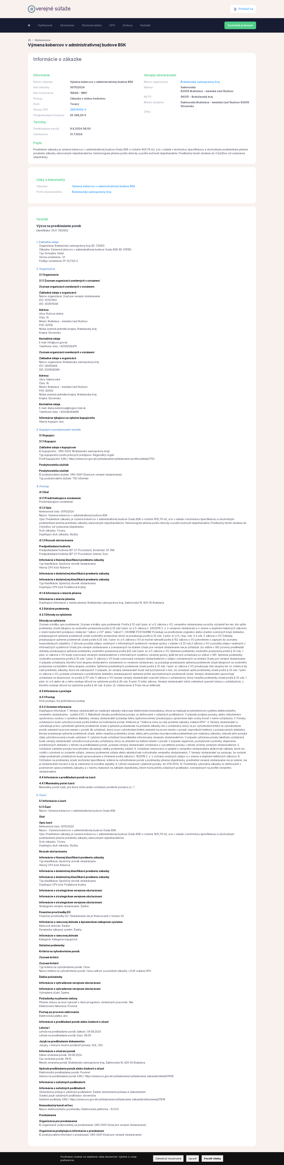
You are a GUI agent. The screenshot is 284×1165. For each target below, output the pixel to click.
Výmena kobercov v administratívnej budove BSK (103, 186)
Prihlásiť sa (246, 9)
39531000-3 (78, 109)
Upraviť (193, 1158)
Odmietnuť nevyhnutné (168, 1158)
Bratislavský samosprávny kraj (200, 81)
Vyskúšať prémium (240, 25)
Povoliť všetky (212, 1158)
